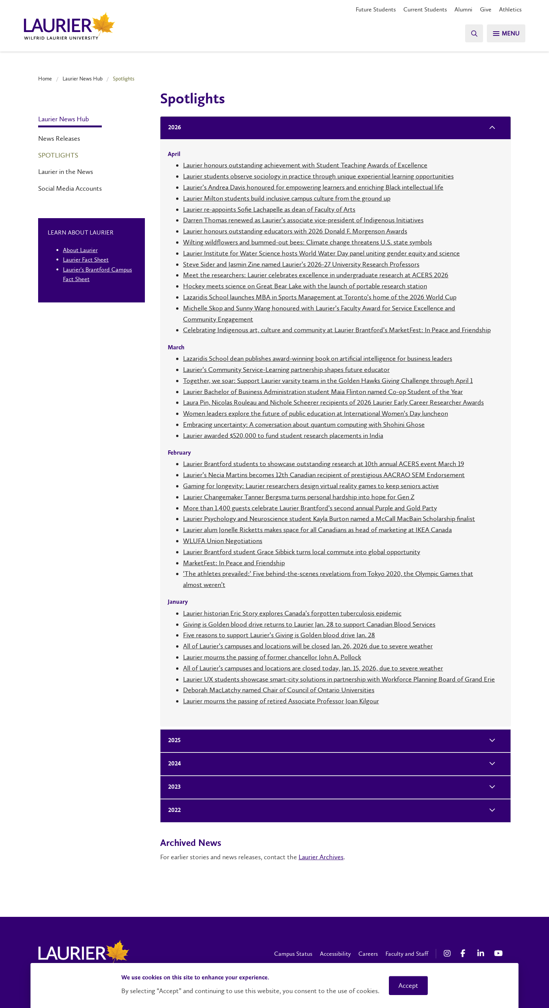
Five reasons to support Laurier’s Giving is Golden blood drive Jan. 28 (279, 635)
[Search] (473, 33)
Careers (368, 953)
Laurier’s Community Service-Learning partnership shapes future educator (286, 369)
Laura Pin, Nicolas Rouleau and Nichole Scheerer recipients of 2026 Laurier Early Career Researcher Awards (333, 402)
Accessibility (335, 953)
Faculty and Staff (406, 953)
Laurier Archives (321, 857)
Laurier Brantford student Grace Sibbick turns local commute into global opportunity (301, 552)
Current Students (425, 9)
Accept (408, 985)
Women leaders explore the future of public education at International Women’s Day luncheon (315, 413)
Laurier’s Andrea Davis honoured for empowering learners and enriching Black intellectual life (313, 187)
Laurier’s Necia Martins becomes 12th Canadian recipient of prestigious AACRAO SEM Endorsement (324, 475)
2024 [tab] (172, 764)
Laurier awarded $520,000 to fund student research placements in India (283, 435)
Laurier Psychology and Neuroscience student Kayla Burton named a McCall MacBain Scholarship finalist (329, 518)
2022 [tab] (172, 810)
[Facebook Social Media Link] (465, 953)
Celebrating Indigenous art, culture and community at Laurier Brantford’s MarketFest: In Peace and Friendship (337, 330)
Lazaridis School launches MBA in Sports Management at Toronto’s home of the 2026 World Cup (319, 297)
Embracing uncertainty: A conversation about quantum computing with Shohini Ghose (304, 424)
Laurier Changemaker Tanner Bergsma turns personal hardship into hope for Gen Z (298, 497)
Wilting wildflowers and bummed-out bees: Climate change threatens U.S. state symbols (307, 242)
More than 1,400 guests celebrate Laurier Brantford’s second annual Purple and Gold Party (310, 508)
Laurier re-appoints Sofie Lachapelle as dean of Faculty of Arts (269, 209)
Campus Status (293, 953)
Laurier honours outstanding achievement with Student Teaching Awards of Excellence (305, 165)
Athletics (510, 9)
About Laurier (80, 250)
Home (45, 78)
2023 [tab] (172, 787)
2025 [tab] (172, 741)
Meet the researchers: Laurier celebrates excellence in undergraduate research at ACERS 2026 (315, 275)
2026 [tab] (172, 128)
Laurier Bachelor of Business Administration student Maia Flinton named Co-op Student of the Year (323, 391)
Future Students (376, 9)
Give (485, 9)
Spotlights (58, 155)
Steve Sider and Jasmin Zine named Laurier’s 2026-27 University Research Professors (301, 264)
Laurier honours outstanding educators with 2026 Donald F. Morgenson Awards (295, 231)
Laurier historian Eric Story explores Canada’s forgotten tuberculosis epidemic (292, 613)
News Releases (59, 138)
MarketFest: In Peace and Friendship (234, 563)
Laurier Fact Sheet (86, 259)
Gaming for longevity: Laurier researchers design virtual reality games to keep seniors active (311, 486)
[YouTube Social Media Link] (498, 953)
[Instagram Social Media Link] (448, 953)
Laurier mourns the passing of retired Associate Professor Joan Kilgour (281, 701)
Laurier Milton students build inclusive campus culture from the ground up (286, 198)
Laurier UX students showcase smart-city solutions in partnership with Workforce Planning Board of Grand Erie (339, 679)
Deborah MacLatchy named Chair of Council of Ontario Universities (278, 690)
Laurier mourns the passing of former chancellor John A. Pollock (272, 657)
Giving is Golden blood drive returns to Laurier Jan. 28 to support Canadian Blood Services (309, 624)
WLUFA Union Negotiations (222, 541)
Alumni (463, 9)
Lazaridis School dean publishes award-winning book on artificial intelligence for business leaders (317, 358)
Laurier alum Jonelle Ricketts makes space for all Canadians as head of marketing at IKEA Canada (317, 530)
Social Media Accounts (70, 188)
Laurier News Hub (83, 78)
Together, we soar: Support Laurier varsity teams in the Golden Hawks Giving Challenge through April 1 (328, 380)
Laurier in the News (65, 171)
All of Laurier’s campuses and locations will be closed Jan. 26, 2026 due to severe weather (308, 646)
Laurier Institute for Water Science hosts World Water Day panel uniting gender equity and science (321, 253)
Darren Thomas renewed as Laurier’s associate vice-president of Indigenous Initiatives (303, 220)
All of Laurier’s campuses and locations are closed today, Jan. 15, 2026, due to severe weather (313, 668)
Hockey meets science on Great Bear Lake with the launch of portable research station (305, 286)
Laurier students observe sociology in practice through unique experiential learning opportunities (318, 176)
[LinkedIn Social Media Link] (481, 953)
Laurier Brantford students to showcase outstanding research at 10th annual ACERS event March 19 (323, 464)
